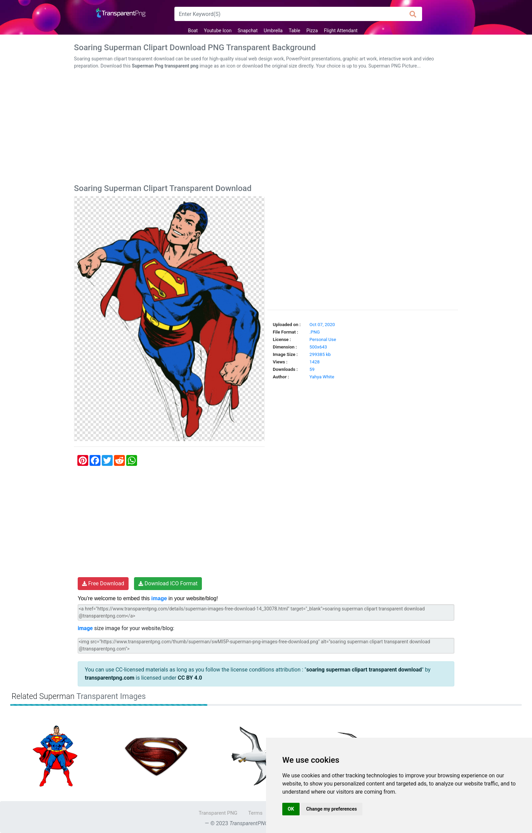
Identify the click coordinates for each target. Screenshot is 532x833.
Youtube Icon (218, 30)
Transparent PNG (217, 813)
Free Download (103, 583)
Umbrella (273, 30)
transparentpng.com (109, 678)
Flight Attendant (341, 30)
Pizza (312, 30)
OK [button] (291, 809)
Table (294, 30)
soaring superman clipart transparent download (364, 669)
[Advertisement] (266, 127)
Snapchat (248, 30)
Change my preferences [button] (331, 809)
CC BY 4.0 (190, 678)
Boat (193, 30)
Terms (255, 813)
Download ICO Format (167, 583)
